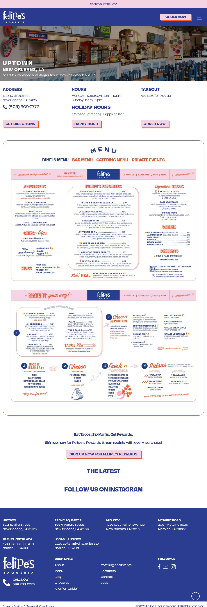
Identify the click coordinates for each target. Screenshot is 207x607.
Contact (107, 577)
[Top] (195, 596)
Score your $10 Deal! (103, 4)
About (59, 565)
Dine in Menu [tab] (55, 160)
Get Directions (20, 124)
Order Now (175, 17)
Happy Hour (86, 124)
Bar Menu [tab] (82, 160)
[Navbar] (199, 18)
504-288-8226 (24, 584)
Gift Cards (62, 583)
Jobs (104, 583)
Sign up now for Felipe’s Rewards (104, 454)
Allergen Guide (66, 588)
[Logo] (14, 16)
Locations (108, 571)
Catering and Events (116, 565)
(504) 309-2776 (21, 106)
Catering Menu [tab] (112, 160)
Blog (58, 577)
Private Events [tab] (148, 160)
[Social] (159, 567)
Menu (59, 571)
